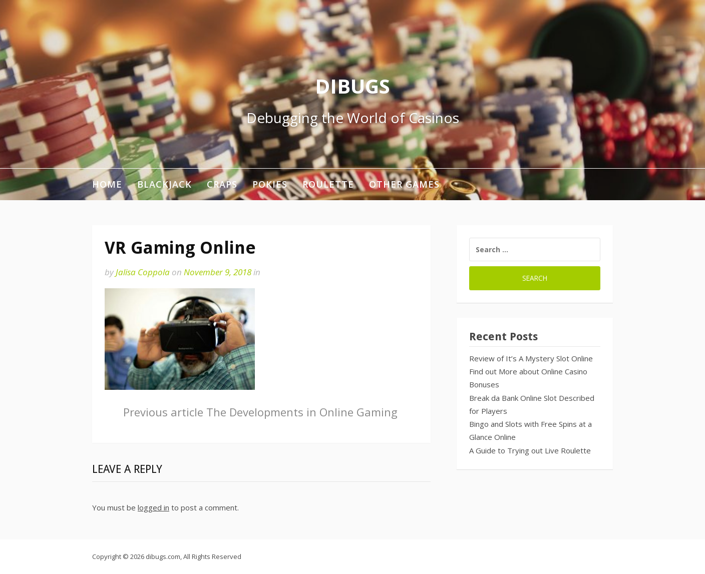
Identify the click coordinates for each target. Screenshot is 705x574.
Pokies (269, 184)
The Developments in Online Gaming (260, 411)
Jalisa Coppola (143, 272)
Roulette (328, 184)
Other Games (404, 184)
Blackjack (164, 184)
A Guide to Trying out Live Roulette (530, 450)
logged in (153, 507)
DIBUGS (352, 86)
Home (107, 184)
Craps (222, 184)
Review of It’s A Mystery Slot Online (531, 358)
